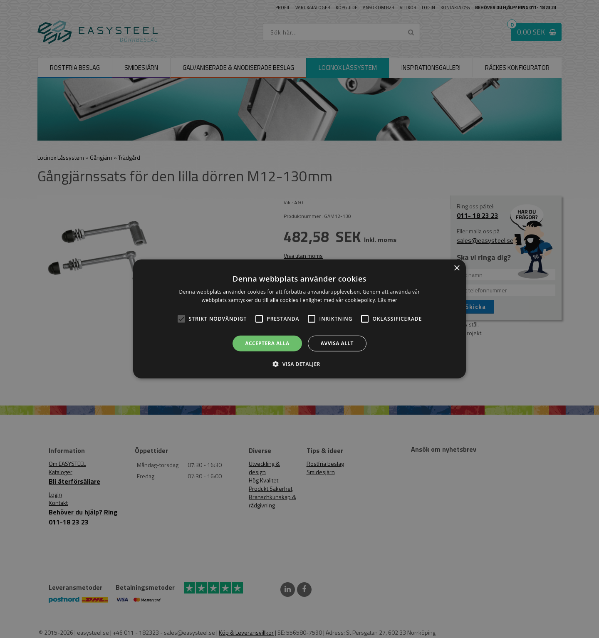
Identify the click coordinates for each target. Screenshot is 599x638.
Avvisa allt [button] (337, 343)
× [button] (456, 268)
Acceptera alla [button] (267, 343)
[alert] (299, 319)
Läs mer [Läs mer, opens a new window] (388, 300)
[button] (181, 319)
